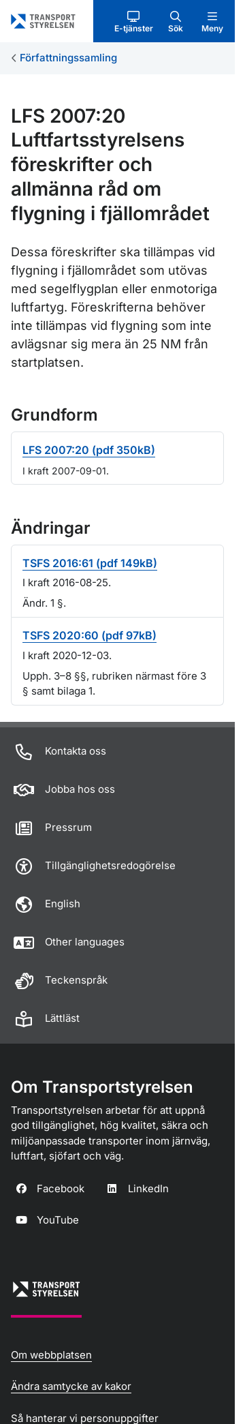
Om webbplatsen (51, 1354)
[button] (134, 21)
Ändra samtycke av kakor (71, 1386)
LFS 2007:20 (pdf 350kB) (88, 450)
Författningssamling (68, 57)
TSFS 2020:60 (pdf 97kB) (89, 635)
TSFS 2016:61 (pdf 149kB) (89, 563)
